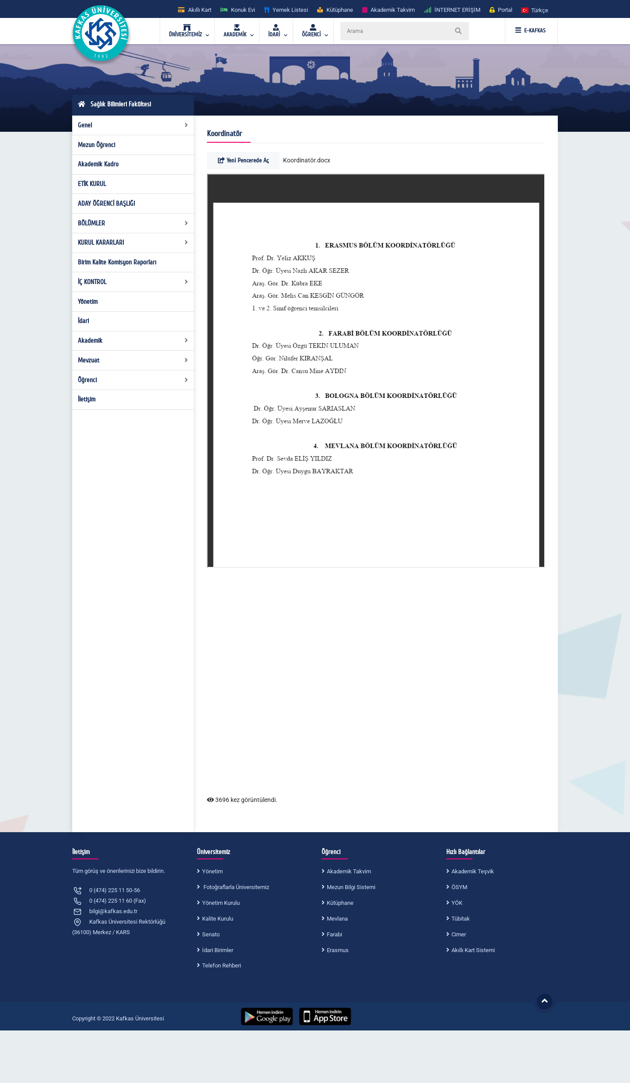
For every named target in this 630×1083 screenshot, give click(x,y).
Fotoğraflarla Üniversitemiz (235, 887)
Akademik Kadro (98, 164)
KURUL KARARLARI (133, 242)
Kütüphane (340, 903)
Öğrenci (133, 380)
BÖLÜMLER (133, 223)
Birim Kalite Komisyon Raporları (117, 262)
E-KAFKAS (530, 30)
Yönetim (88, 302)
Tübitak (461, 918)
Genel (133, 125)
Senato (211, 934)
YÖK (457, 903)
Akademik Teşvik (473, 871)
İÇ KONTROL (133, 282)
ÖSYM (459, 887)
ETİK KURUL (92, 184)
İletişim (86, 399)
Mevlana (337, 918)
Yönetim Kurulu (221, 903)
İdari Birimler (217, 950)
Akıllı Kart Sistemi (473, 950)
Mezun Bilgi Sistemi (351, 887)
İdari (83, 321)
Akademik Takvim (349, 871)
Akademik (133, 341)
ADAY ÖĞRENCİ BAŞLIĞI (106, 203)
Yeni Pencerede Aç (243, 160)
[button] (535, 10)
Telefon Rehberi (221, 965)
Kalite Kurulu (217, 918)
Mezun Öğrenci (96, 145)
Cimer (459, 934)
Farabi (334, 934)
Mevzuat (133, 360)
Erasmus (338, 950)
